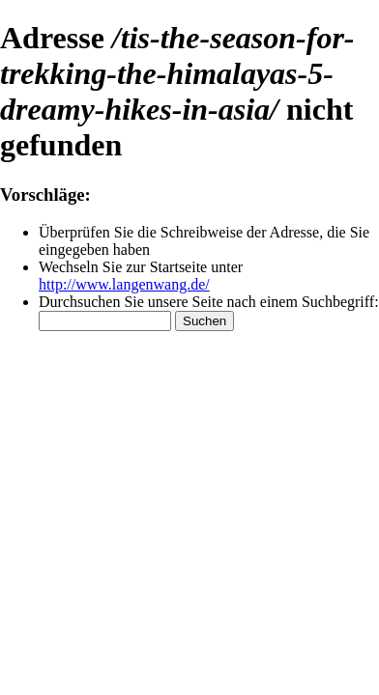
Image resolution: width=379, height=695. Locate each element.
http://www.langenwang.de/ (124, 284)
